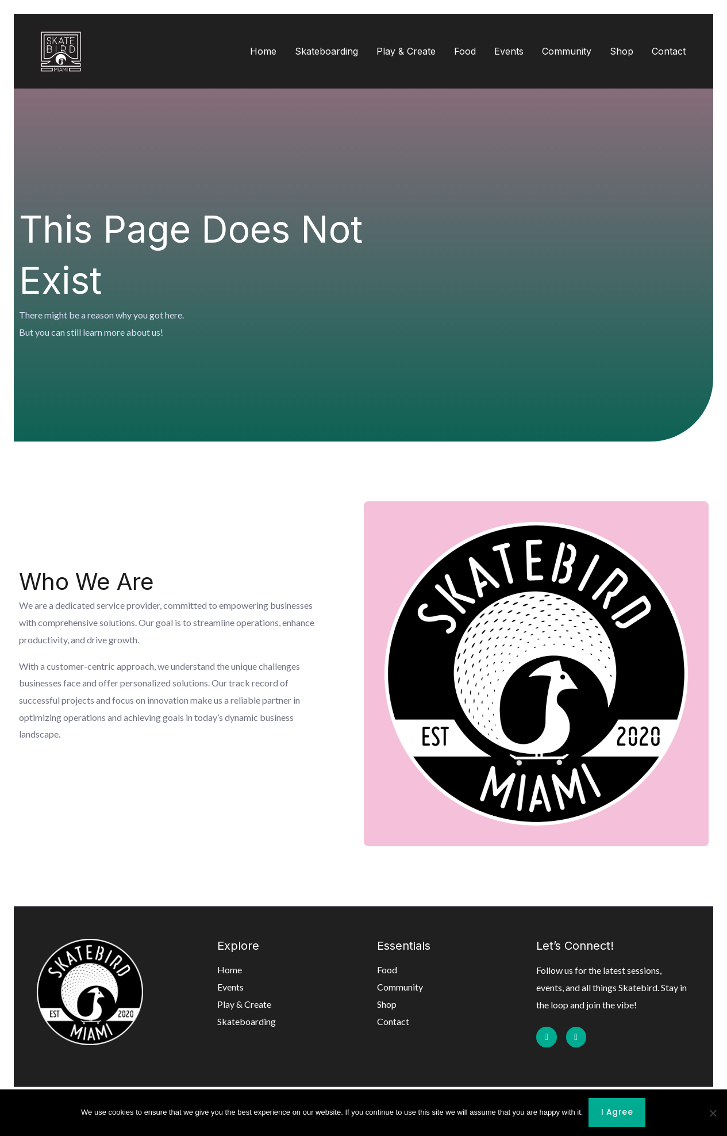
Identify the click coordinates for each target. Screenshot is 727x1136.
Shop (621, 51)
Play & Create (406, 51)
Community (566, 51)
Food (465, 51)
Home (263, 51)
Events (509, 51)
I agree (617, 1113)
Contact (669, 51)
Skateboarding (326, 51)
